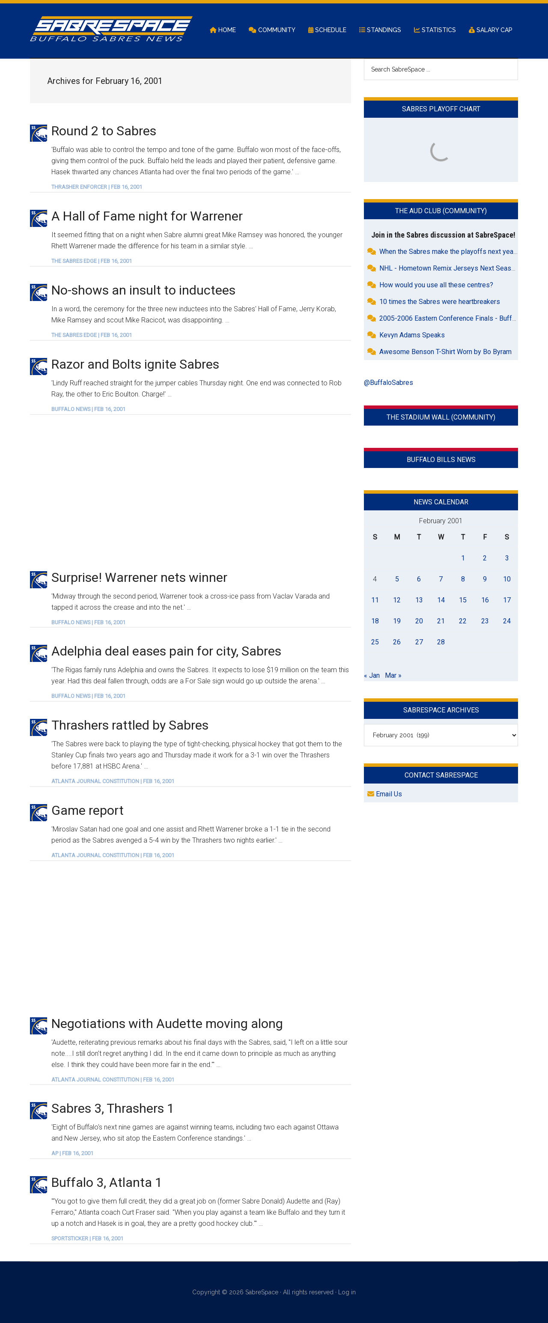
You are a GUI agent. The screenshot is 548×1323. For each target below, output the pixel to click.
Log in (347, 1292)
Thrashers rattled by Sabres (129, 725)
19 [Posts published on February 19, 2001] (397, 621)
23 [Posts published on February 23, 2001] (485, 621)
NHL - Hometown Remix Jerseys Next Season (448, 268)
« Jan (372, 675)
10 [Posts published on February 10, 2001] (507, 579)
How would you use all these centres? (436, 285)
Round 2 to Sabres (103, 130)
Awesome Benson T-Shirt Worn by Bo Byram (445, 352)
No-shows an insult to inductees (143, 290)
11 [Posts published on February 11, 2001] (375, 600)
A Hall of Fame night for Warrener (147, 216)
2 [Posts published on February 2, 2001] (485, 558)
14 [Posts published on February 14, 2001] (441, 600)
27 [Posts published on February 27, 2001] (419, 642)
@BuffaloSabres (388, 382)
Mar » (393, 675)
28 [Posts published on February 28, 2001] (441, 642)
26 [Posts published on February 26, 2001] (397, 642)
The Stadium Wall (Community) (441, 417)
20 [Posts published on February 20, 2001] (419, 621)
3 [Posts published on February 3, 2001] (507, 558)
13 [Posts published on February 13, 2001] (419, 600)
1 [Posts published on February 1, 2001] (463, 558)
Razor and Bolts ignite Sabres (135, 364)
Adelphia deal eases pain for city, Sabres (166, 651)
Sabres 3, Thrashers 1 (112, 1108)
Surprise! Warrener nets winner (139, 577)
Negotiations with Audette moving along (167, 1023)
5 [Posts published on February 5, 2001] (397, 579)
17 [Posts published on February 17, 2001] (507, 600)
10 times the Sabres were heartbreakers (439, 302)
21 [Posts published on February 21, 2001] (441, 621)
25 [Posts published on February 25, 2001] (375, 642)
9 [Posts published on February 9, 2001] (485, 579)
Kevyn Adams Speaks (412, 335)
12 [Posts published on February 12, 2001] (397, 600)
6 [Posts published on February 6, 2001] (419, 579)
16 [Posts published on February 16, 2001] (485, 600)
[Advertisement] (190, 492)
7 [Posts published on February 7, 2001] (441, 579)
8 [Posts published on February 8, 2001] (463, 579)
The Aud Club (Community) (441, 211)
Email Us (384, 794)
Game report (87, 810)
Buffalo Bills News (441, 460)
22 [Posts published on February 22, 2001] (463, 621)
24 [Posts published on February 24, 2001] (507, 621)
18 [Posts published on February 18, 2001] (375, 621)
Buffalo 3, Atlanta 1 (106, 1182)
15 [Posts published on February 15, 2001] (463, 600)
